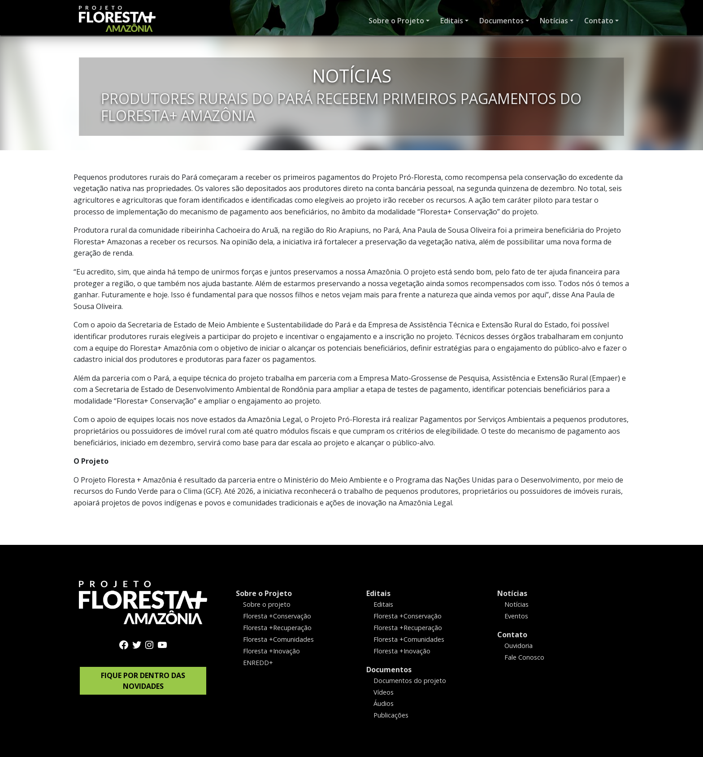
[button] (399, 21)
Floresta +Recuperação (277, 627)
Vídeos (383, 691)
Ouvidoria (518, 645)
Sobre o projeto (267, 604)
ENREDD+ (258, 662)
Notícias (512, 593)
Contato (512, 634)
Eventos (516, 616)
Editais (378, 593)
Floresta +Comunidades (278, 639)
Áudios (383, 703)
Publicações (390, 715)
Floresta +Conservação (277, 616)
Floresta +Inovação (271, 650)
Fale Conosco (524, 657)
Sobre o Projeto (264, 593)
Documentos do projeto (409, 680)
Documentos (389, 669)
